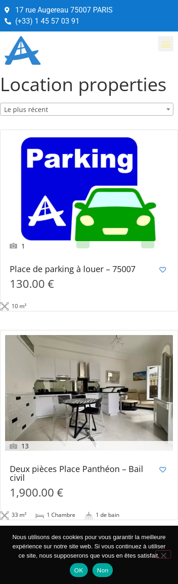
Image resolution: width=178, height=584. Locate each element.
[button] (165, 43)
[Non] (163, 554)
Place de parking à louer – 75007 (72, 269)
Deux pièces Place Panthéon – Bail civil (76, 474)
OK (78, 570)
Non (103, 570)
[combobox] (86, 109)
